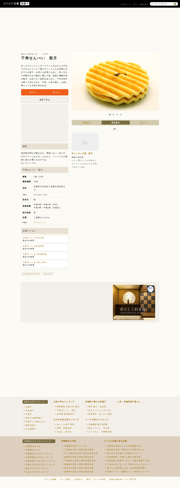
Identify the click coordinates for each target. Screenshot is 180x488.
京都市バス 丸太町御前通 (35, 254)
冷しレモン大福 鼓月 (82, 153)
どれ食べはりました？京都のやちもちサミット (129, 464)
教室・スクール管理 (95, 479)
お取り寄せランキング (64, 402)
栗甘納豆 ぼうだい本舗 (100, 414)
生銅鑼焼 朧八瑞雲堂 (98, 424)
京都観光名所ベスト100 (75, 446)
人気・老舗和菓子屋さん (129, 402)
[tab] (86, 122)
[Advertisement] (90, 29)
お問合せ (78, 479)
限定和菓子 (31, 425)
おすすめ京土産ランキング (66, 420)
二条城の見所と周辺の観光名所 (79, 450)
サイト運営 (65, 479)
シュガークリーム (30, 274)
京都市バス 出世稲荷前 (33, 246)
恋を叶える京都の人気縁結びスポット (125, 453)
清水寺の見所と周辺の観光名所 (79, 468)
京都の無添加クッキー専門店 (122, 479)
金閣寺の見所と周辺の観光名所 (79, 472)
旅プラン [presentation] (144, 123)
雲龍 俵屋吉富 (64, 428)
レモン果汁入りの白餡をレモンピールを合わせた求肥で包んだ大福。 (84, 163)
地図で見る (45, 100)
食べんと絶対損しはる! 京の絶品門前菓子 (127, 468)
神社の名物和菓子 (34, 418)
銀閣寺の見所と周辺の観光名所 (79, 457)
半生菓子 (30, 411)
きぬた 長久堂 (64, 432)
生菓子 (29, 407)
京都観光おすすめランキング (37, 441)
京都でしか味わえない (36, 422)
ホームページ (40, 222)
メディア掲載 (50, 479)
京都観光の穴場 (68, 441)
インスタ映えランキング (96, 420)
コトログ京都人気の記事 (115, 441)
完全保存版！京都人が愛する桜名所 (124, 457)
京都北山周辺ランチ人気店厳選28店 (124, 446)
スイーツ (48, 274)
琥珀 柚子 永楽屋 (97, 407)
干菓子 (29, 414)
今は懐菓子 (31, 429)
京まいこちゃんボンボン (100, 410)
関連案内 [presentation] (86, 123)
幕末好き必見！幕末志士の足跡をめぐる (126, 450)
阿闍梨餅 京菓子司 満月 (68, 407)
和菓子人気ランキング (34, 402)
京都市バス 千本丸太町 (33, 238)
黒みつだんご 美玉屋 (99, 428)
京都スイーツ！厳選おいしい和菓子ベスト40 (128, 472)
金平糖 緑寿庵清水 (65, 414)
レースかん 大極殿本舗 (100, 432)
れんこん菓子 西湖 (65, 424)
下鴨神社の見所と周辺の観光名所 (80, 461)
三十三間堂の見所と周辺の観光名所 (81, 453)
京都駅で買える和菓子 (95, 402)
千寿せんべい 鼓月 (66, 410)
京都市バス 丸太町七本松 (35, 262)
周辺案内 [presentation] (115, 123)
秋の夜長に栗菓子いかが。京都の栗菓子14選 (128, 461)
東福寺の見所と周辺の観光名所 (79, 464)
